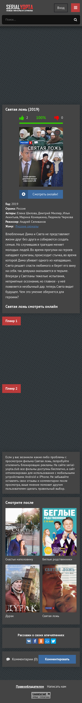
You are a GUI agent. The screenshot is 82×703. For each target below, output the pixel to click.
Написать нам (56, 686)
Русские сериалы (27, 226)
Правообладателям (30, 686)
